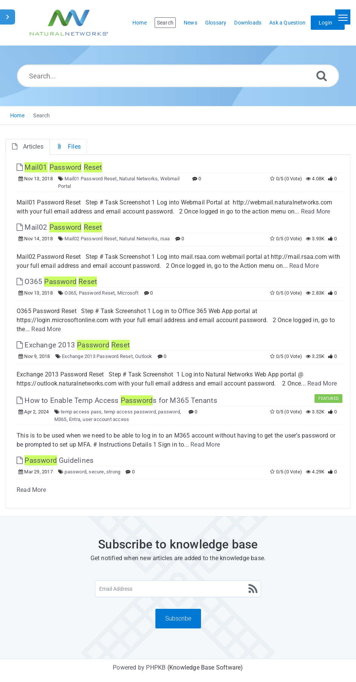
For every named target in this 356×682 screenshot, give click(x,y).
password (169, 412)
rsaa (165, 238)
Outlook (143, 356)
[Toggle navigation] (342, 17)
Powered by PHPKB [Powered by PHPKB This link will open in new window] (139, 667)
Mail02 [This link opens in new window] (59, 227)
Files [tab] (68, 146)
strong (113, 472)
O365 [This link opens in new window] (57, 281)
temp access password (130, 412)
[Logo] (69, 23)
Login (325, 23)
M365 (60, 419)
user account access (106, 419)
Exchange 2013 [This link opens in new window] (73, 345)
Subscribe (178, 618)
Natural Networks (138, 178)
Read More (315, 211)
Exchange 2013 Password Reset (97, 356)
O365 (70, 293)
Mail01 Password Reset (90, 178)
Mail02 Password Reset (90, 238)
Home (17, 115)
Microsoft (128, 293)
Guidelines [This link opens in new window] (55, 460)
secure (96, 472)
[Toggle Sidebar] (7, 17)
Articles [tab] (27, 146)
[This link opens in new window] (59, 167)
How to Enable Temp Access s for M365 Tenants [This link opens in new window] (117, 400)
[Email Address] (178, 589)
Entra (74, 419)
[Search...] (178, 76)
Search (41, 115)
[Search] (321, 75)
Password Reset (97, 293)
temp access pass (81, 412)
